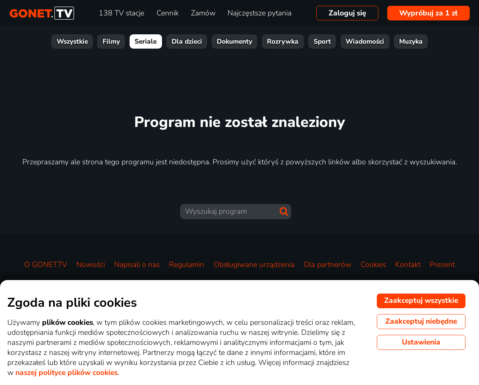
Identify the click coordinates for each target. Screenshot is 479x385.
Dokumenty (234, 41)
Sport (322, 41)
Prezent (442, 265)
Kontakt (407, 265)
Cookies (373, 265)
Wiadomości (365, 41)
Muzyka (411, 41)
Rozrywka (283, 41)
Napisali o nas (137, 265)
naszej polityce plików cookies (66, 373)
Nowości (90, 265)
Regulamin (186, 265)
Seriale (146, 41)
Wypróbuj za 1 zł (428, 13)
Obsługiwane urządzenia (254, 265)
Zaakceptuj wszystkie (421, 301)
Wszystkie (72, 41)
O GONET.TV (45, 265)
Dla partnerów (327, 265)
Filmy (111, 41)
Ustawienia (421, 342)
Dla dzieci (187, 41)
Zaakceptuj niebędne (421, 321)
